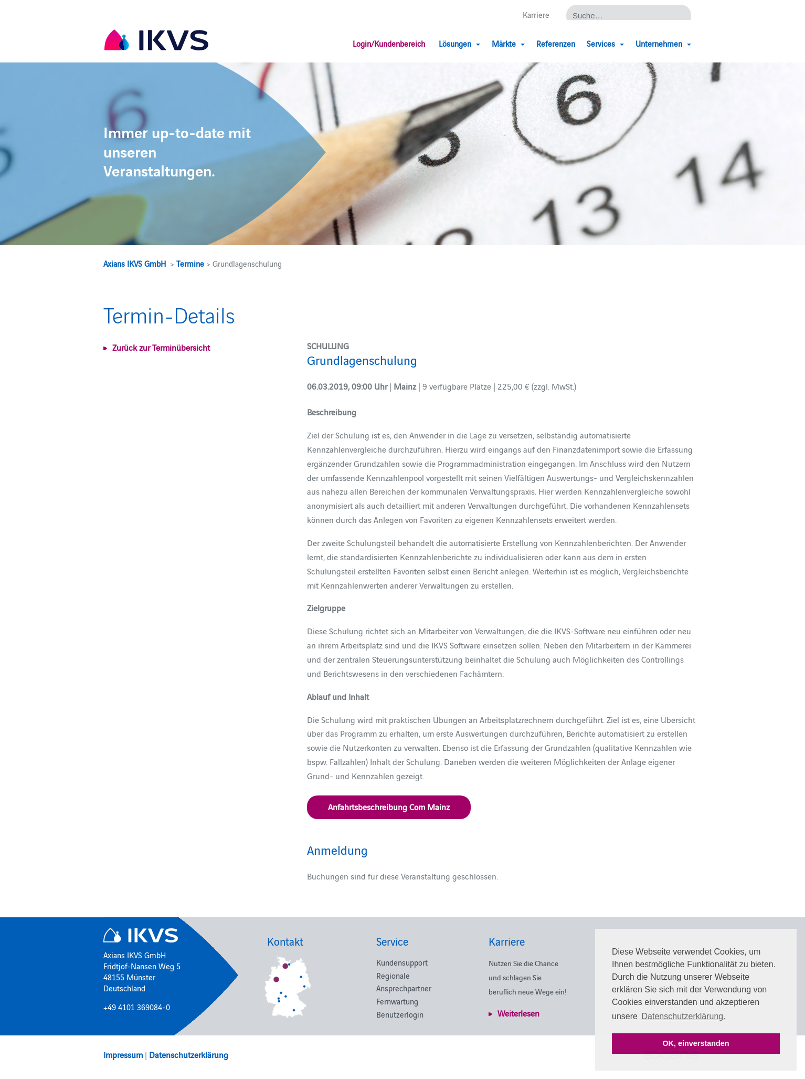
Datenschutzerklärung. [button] (684, 1016)
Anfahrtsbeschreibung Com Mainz (389, 806)
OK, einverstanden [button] (695, 1043)
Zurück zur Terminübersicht (161, 347)
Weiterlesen (518, 1013)
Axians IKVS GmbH (134, 263)
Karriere (536, 14)
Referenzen (555, 43)
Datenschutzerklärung (188, 1054)
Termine (190, 263)
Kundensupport (402, 962)
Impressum (123, 1054)
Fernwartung (397, 1001)
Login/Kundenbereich (389, 43)
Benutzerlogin (399, 1014)
